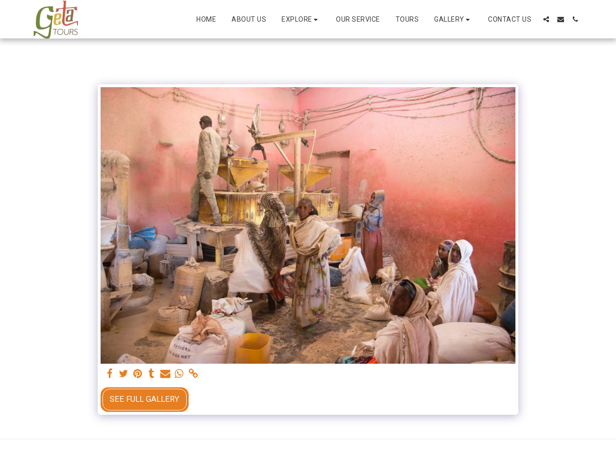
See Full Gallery (144, 399)
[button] (301, 19)
